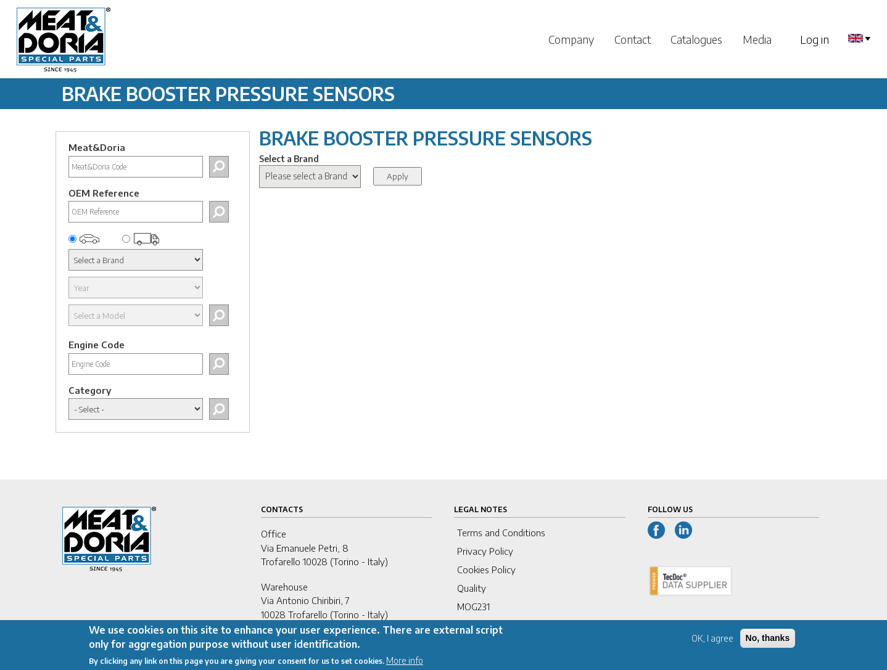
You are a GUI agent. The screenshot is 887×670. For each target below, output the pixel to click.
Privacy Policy (485, 551)
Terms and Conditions (501, 532)
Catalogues (696, 39)
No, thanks (768, 642)
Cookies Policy (486, 569)
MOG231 (473, 606)
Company (571, 39)
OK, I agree (712, 642)
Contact (632, 39)
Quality (471, 588)
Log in (814, 39)
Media (757, 39)
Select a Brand (289, 158)
